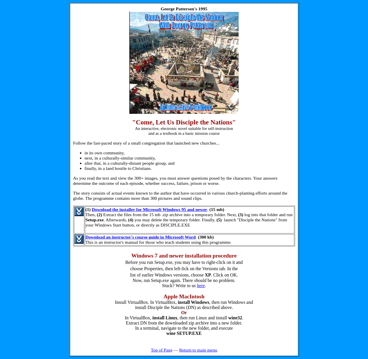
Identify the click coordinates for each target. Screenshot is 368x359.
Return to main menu (198, 350)
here (201, 285)
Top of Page (161, 350)
